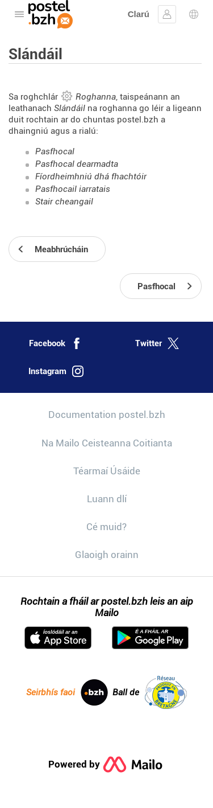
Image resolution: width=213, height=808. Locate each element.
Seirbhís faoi (67, 692)
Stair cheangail (64, 201)
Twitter (157, 343)
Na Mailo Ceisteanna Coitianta (106, 443)
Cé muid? (106, 526)
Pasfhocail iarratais (72, 189)
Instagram (55, 371)
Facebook (55, 343)
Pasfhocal (54, 151)
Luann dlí (107, 499)
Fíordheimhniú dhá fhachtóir (91, 176)
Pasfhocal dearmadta (76, 164)
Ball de (149, 692)
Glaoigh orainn (107, 554)
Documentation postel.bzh (106, 414)
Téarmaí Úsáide (106, 471)
